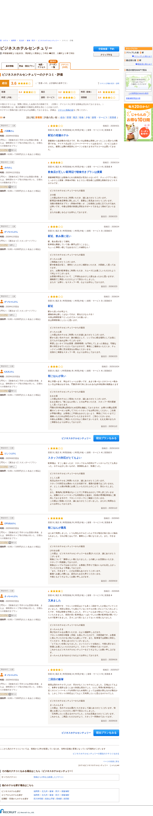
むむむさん (9, 372)
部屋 (69, 117)
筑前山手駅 (50, 799)
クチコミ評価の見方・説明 (109, 83)
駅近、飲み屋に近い (59, 236)
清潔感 (112, 117)
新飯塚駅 (65, 791)
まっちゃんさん (11, 596)
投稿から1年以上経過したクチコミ (49, 777)
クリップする (106, 55)
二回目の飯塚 (55, 679)
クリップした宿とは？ (143, 56)
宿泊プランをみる (106, 438)
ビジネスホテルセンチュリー (48, 40)
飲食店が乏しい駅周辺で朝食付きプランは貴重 (75, 172)
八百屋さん (9, 131)
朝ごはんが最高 (57, 527)
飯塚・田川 (31, 40)
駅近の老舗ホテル (58, 135)
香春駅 (59, 799)
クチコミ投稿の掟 (65, 110)
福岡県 (13, 40)
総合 (62, 117)
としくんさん (10, 453)
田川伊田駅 (38, 799)
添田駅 (66, 799)
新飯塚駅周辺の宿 (133, 98)
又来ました (54, 600)
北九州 (21, 40)
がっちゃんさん (11, 232)
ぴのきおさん (10, 523)
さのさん (8, 168)
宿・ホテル (4, 40)
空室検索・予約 (106, 49)
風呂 (75, 117)
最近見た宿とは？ (145, 64)
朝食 (81, 117)
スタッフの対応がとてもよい (64, 457)
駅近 (50, 306)
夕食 (88, 117)
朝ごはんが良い (57, 376)
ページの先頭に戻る (111, 761)
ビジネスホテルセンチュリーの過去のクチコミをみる (96, 754)
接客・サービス (100, 117)
